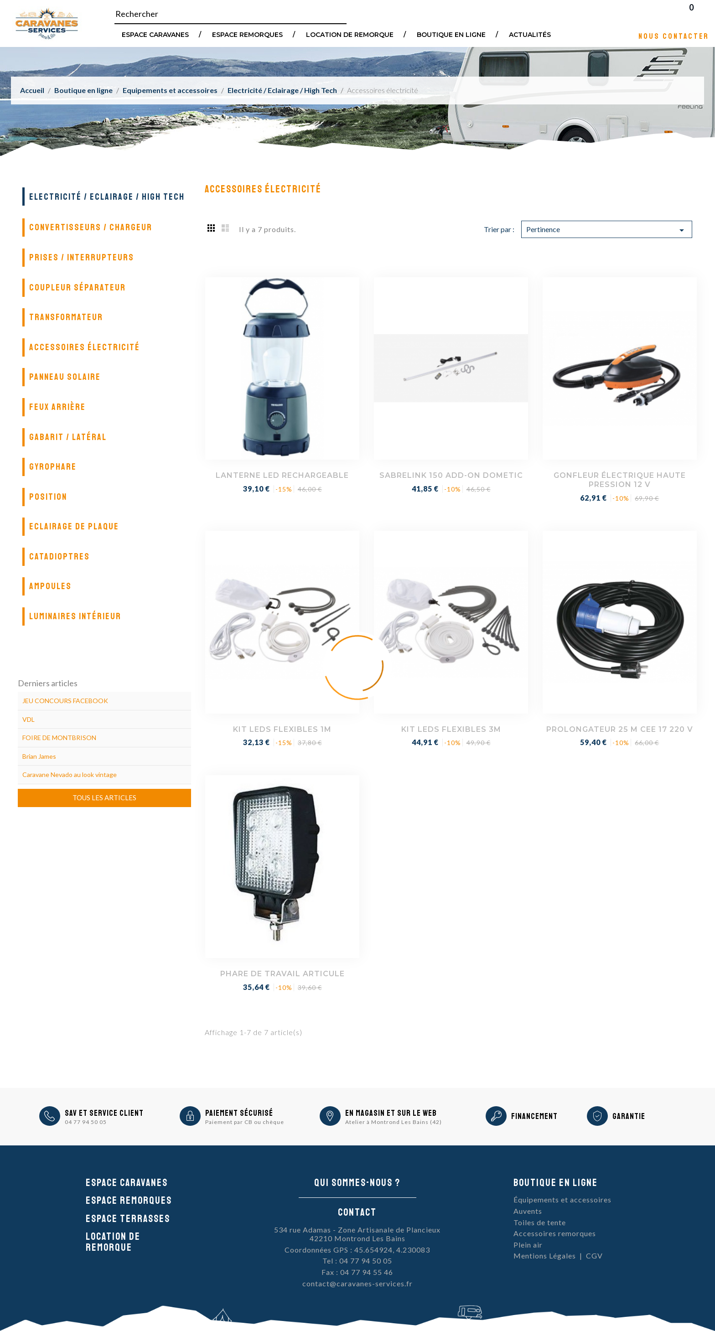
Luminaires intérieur (75, 616)
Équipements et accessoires (562, 1199)
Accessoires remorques (554, 1233)
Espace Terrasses (128, 1218)
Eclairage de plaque (74, 526)
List (225, 227)
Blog (703, 13)
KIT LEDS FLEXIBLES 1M (282, 729)
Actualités (530, 34)
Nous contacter (673, 35)
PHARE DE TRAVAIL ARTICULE (282, 973)
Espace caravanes (127, 1182)
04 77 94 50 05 (86, 1122)
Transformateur (66, 317)
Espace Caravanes (155, 34)
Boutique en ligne (451, 34)
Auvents (527, 1211)
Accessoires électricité (84, 347)
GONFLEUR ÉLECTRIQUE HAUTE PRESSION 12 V (620, 480)
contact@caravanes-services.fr (357, 1283)
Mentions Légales (544, 1255)
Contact (357, 1212)
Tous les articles (104, 797)
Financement (534, 1116)
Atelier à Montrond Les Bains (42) (393, 1122)
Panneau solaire (65, 377)
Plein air (528, 1244)
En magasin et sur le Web (391, 1113)
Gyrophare (53, 466)
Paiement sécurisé (239, 1113)
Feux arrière (57, 407)
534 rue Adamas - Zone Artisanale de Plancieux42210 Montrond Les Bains (357, 1234)
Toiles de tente (539, 1222)
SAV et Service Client (104, 1113)
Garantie (628, 1116)
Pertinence (606, 230)
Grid (211, 227)
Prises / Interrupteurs (81, 257)
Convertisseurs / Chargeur (90, 227)
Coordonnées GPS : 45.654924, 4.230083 (357, 1249)
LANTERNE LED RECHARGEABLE (282, 475)
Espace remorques (247, 34)
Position (48, 496)
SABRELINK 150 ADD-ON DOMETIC (451, 475)
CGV (594, 1255)
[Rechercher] (230, 14)
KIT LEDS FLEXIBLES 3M (451, 729)
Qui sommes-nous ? (357, 1182)
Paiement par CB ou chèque (244, 1122)
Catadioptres (59, 556)
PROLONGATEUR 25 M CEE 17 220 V (619, 729)
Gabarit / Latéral (68, 437)
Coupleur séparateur (77, 287)
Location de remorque (350, 34)
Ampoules (50, 586)
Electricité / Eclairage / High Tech (107, 196)
